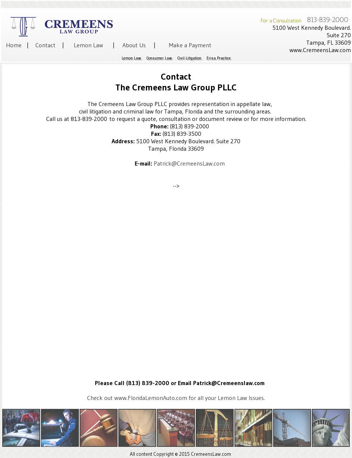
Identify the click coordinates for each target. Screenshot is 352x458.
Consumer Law (159, 58)
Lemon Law (88, 45)
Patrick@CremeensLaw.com (189, 163)
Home (14, 45)
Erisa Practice (219, 58)
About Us (134, 45)
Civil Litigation (189, 58)
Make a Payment (190, 45)
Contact (45, 45)
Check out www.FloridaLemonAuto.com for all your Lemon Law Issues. (176, 397)
